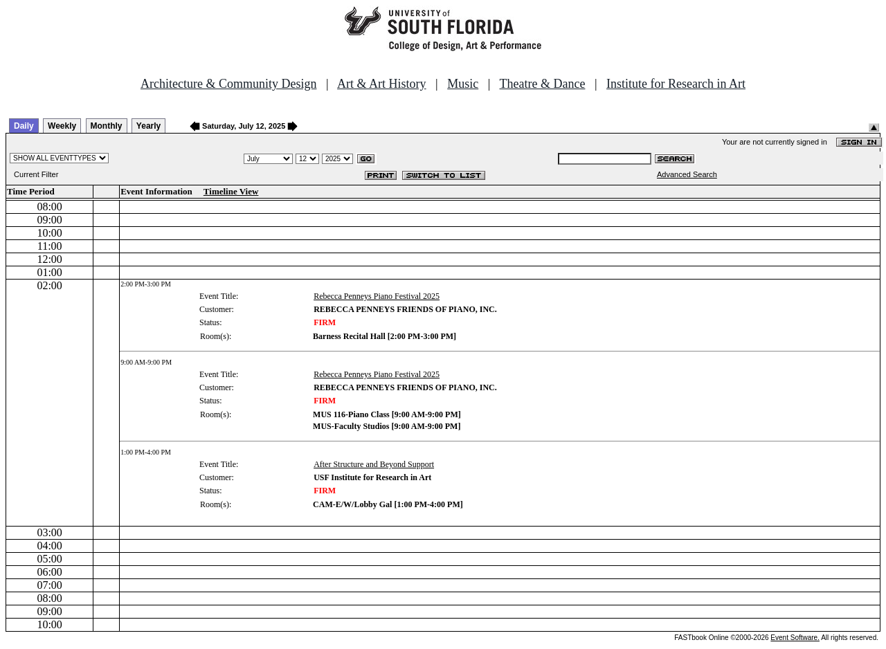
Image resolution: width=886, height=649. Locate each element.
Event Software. (795, 637)
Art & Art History (381, 84)
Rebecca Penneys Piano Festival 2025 (377, 296)
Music (462, 84)
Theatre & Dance (542, 84)
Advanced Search (687, 174)
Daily (24, 126)
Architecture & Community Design (228, 84)
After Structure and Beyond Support (374, 464)
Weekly (62, 126)
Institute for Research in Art (675, 84)
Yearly (148, 126)
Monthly (107, 126)
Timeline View (231, 191)
